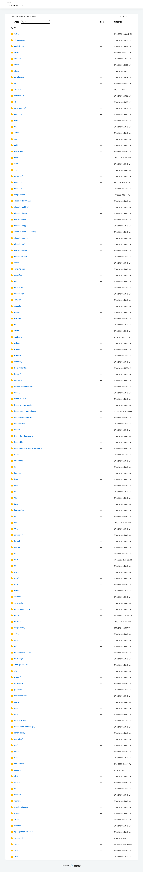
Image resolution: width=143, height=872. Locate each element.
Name (16, 22)
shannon (14, 5)
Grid (128, 16)
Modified (118, 22)
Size (102, 22)
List (122, 16)
